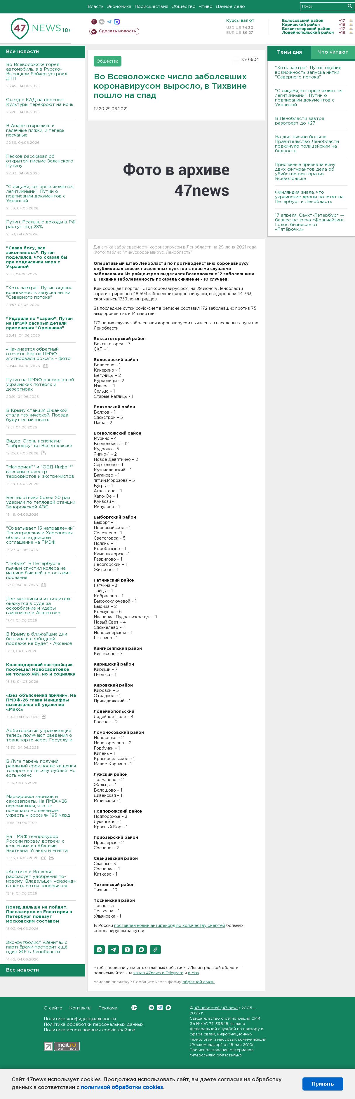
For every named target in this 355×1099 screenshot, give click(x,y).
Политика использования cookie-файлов (89, 1030)
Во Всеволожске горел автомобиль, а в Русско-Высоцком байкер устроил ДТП (41, 76)
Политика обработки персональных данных (94, 1024)
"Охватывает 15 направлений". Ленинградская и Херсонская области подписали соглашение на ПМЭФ (41, 539)
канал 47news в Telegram (158, 973)
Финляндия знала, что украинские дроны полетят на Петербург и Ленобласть (309, 197)
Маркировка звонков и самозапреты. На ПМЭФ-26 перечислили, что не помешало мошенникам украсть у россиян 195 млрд (41, 810)
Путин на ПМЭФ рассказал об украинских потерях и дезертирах (41, 388)
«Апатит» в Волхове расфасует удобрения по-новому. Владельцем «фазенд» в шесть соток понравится (41, 883)
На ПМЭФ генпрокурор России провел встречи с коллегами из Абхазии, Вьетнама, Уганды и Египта (41, 848)
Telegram (160, 1007)
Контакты (80, 1008)
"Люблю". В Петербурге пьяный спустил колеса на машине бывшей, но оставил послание (41, 575)
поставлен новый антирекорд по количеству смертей (169, 926)
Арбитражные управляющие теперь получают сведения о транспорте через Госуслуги (41, 739)
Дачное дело (230, 6)
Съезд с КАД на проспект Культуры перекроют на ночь (41, 106)
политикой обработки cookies (122, 1087)
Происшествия (151, 6)
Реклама (107, 1008)
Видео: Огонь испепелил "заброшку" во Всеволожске (41, 447)
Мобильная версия (94, 21)
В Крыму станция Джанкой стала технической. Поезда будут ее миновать (41, 419)
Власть (96, 6)
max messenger (117, 21)
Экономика (119, 6)
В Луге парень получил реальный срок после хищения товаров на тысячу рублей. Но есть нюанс (41, 772)
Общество (183, 6)
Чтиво (206, 6)
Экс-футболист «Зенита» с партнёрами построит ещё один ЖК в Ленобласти (41, 951)
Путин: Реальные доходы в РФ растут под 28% (41, 228)
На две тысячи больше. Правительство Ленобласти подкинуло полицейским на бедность (307, 144)
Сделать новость (117, 31)
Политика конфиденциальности (80, 1019)
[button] (99, 949)
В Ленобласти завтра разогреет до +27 (299, 121)
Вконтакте (134, 1007)
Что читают (333, 52)
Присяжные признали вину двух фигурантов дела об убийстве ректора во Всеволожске (305, 172)
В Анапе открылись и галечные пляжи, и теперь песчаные (41, 134)
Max (168, 1007)
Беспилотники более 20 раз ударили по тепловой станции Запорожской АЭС (41, 506)
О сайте (53, 1008)
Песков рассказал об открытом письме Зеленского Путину (41, 165)
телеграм (109, 21)
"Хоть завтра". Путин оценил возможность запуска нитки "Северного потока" (41, 296)
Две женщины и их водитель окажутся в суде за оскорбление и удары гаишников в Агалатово (41, 610)
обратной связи (198, 982)
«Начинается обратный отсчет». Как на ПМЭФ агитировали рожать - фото (41, 358)
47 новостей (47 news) (217, 1008)
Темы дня (289, 52)
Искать (350, 6)
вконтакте (102, 21)
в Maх (193, 973)
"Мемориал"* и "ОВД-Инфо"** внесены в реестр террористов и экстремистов (41, 476)
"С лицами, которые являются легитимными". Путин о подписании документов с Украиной (41, 198)
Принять (323, 1084)
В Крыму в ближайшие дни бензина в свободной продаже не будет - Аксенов (41, 643)
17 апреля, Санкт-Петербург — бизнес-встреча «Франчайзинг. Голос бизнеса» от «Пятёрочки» (310, 222)
